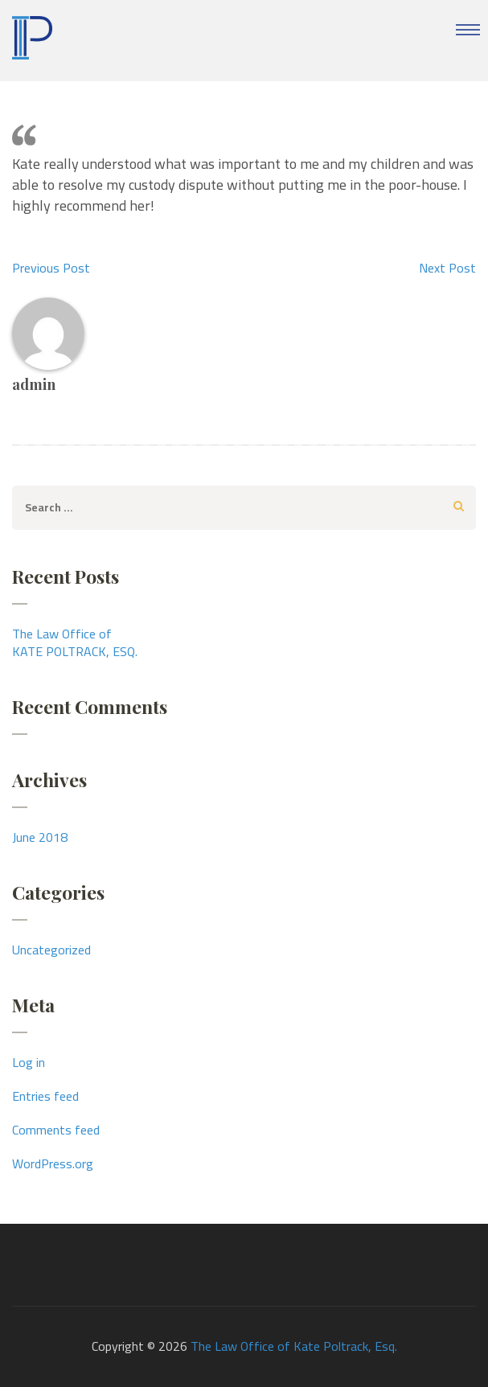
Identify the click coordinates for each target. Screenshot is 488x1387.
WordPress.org (52, 1163)
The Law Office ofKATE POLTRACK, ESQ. (74, 642)
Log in (28, 1062)
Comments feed (56, 1130)
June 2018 (40, 837)
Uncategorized (51, 950)
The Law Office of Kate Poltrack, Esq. (294, 1346)
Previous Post (51, 268)
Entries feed (45, 1096)
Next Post (447, 268)
